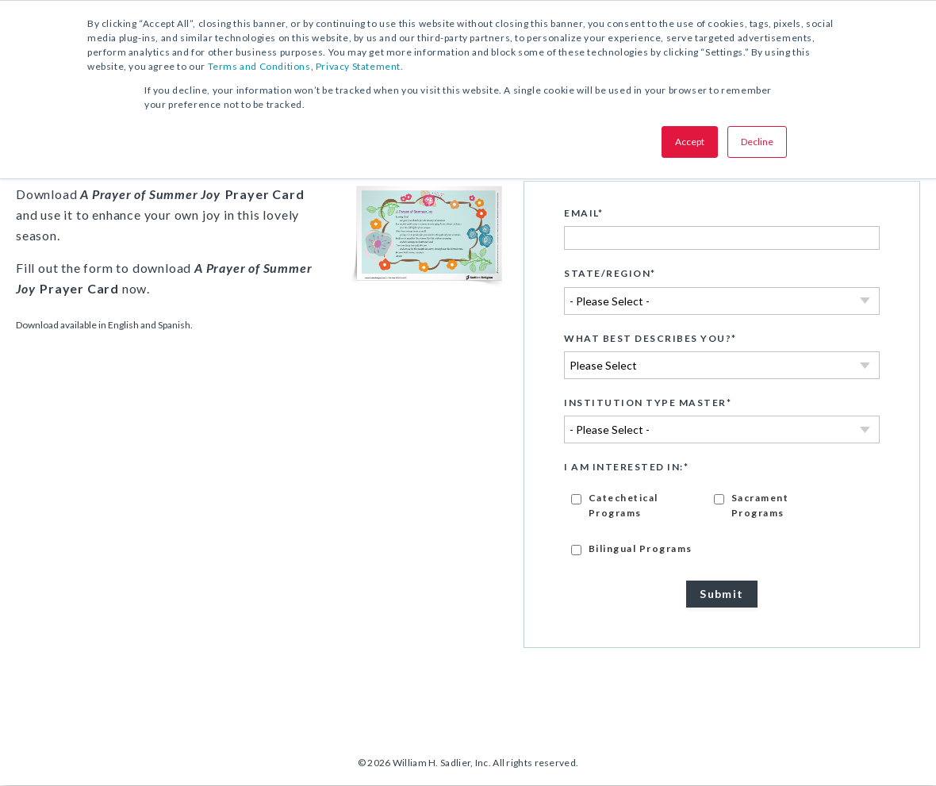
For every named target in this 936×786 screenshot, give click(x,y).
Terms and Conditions (259, 66)
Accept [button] (689, 142)
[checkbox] (722, 523)
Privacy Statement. (360, 66)
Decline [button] (757, 142)
